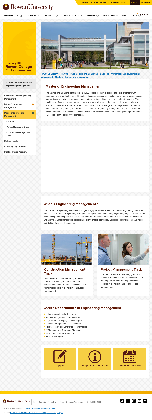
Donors (114, 2)
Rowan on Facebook (128, 401)
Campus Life (49, 15)
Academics (31, 15)
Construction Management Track (18, 134)
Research (91, 15)
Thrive (125, 15)
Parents (103, 2)
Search (143, 14)
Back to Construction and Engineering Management (19, 84)
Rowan (145, 2)
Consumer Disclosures (31, 408)
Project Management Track (18, 127)
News (84, 2)
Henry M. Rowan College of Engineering (79, 74)
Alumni (93, 2)
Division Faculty (11, 141)
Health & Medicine (71, 15)
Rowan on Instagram (134, 401)
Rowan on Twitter (122, 401)
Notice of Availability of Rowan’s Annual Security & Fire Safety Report (36, 413)
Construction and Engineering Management (17, 97)
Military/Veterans (110, 15)
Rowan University (32, 7)
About (134, 15)
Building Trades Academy (15, 151)
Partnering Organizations (15, 146)
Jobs (124, 2)
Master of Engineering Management (72, 77)
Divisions (104, 74)
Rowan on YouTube (139, 401)
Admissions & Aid (10, 15)
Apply (135, 2)
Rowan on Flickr (145, 401)
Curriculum (11, 121)
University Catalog (48, 408)
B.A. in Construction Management (13, 106)
